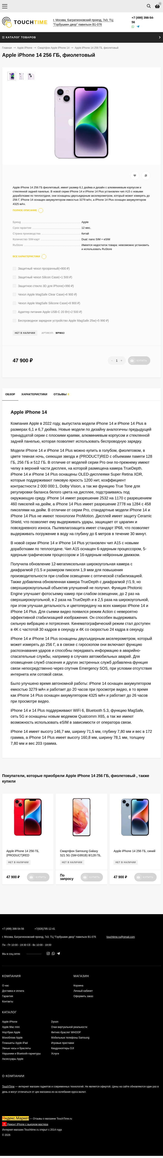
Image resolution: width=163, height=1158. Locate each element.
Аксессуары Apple (12, 1058)
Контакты (7, 1001)
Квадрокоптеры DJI (62, 1048)
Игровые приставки (62, 1042)
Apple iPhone (24, 47)
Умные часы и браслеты (16, 1048)
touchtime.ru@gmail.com (121, 936)
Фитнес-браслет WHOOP (66, 1032)
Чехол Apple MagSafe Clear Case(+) (45, 294)
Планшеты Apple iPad (15, 1042)
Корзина (78, 985)
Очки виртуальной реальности (69, 1027)
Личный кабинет (83, 990)
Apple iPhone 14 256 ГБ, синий (134, 851)
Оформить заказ (83, 996)
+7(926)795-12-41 (45, 928)
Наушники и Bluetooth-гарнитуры (21, 1053)
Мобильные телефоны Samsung (70, 1037)
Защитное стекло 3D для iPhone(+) (43, 286)
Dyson (54, 1021)
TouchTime (8, 1086)
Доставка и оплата (13, 990)
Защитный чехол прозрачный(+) (41, 268)
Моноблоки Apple (12, 1037)
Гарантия (7, 996)
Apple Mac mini (11, 1027)
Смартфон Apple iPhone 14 (53, 47)
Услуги (55, 1053)
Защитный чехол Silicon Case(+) (42, 277)
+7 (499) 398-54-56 (13, 928)
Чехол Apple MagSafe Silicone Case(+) (46, 303)
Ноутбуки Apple (11, 1032)
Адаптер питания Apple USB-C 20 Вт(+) (47, 312)
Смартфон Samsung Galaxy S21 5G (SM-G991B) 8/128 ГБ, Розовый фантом (80, 855)
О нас (5, 985)
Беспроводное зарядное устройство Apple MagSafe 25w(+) (61, 320)
